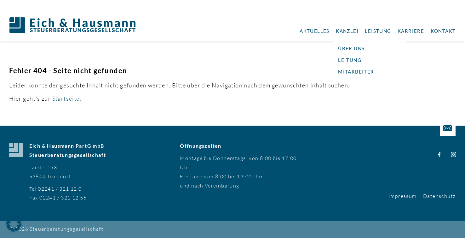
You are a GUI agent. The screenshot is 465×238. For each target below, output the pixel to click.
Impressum (402, 196)
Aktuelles (315, 31)
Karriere (411, 31)
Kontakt (443, 31)
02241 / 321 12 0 (60, 189)
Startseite (66, 98)
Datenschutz (439, 196)
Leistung (378, 31)
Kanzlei (347, 31)
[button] (14, 224)
